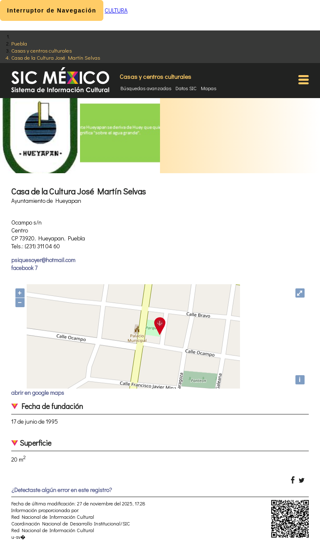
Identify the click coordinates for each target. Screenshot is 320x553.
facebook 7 (24, 268)
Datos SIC (186, 88)
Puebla (19, 43)
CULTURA (116, 10)
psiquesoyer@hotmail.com (43, 260)
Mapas (208, 88)
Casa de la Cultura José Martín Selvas (55, 57)
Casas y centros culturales (41, 50)
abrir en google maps (37, 392)
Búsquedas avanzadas (145, 88)
